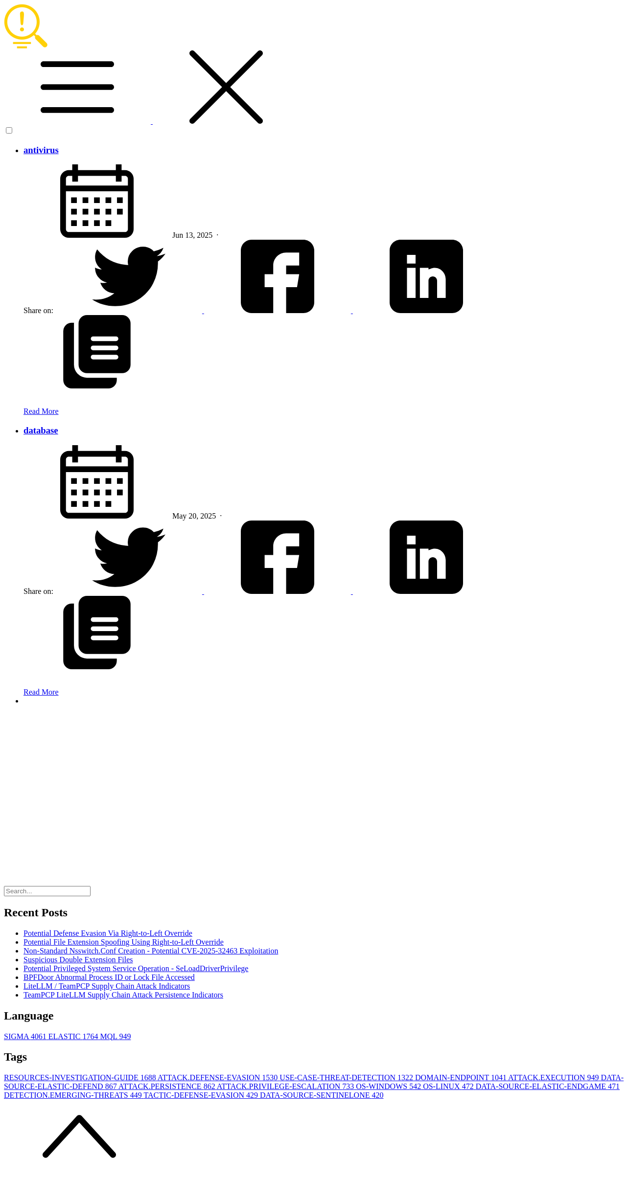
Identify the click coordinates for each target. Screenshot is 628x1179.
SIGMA (26, 1036)
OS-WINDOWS (389, 1086)
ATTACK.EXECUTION (554, 1077)
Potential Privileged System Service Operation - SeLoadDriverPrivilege (135, 968)
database (40, 430)
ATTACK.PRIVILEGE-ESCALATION (286, 1086)
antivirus (41, 150)
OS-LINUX (449, 1086)
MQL (115, 1036)
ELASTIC (74, 1036)
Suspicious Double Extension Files (78, 959)
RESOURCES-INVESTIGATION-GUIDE (81, 1077)
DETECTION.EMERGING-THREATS (73, 1095)
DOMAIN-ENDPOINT (461, 1077)
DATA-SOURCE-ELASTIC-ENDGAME (548, 1086)
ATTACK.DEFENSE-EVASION (219, 1077)
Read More (41, 411)
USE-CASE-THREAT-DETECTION (347, 1077)
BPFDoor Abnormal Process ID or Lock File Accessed (109, 977)
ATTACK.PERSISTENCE (167, 1086)
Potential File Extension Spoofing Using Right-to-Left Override (123, 942)
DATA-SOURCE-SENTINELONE (321, 1095)
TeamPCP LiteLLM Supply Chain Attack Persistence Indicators (123, 995)
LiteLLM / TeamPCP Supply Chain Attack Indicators (106, 986)
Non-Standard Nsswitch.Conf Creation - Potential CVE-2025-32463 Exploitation (150, 951)
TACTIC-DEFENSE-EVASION (201, 1095)
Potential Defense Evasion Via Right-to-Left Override (107, 933)
